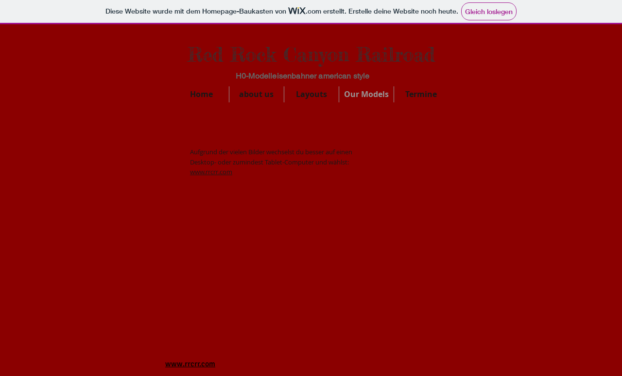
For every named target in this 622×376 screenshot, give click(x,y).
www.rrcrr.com (211, 171)
